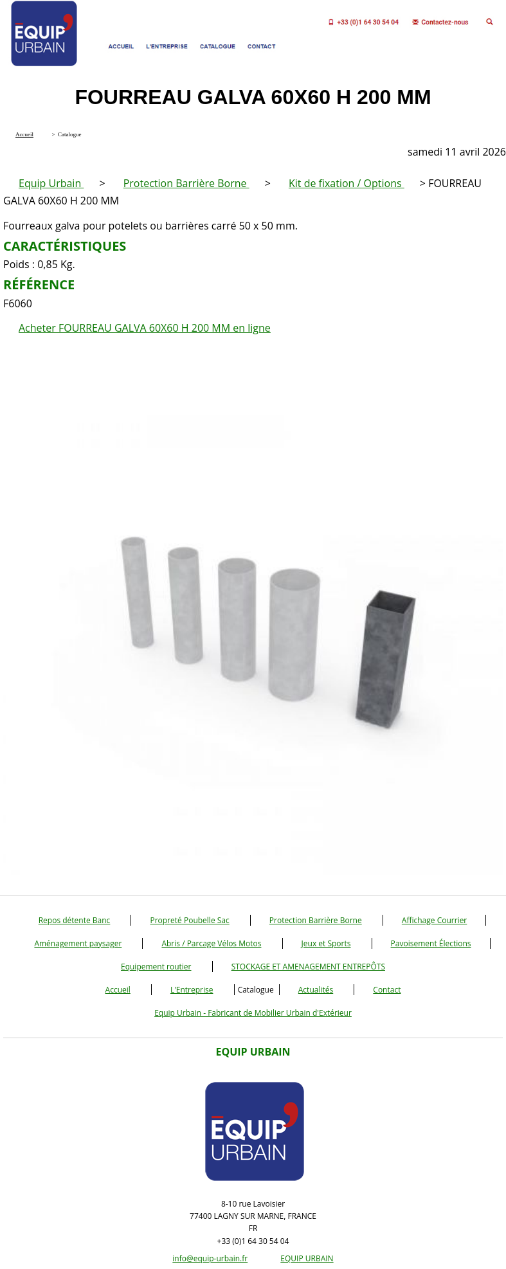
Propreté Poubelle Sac (189, 920)
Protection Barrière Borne (186, 183)
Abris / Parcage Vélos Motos (211, 943)
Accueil (118, 989)
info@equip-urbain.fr (210, 1258)
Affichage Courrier (434, 920)
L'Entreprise (191, 989)
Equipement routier (156, 966)
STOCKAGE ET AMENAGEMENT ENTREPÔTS (308, 966)
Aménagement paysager (78, 943)
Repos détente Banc (75, 920)
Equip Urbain (51, 183)
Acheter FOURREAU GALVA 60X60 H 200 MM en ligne (145, 328)
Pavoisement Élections (431, 943)
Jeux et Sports (326, 943)
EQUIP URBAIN (306, 1258)
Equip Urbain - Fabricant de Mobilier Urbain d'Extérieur (253, 1012)
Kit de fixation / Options (346, 183)
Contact (387, 989)
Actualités (315, 989)
